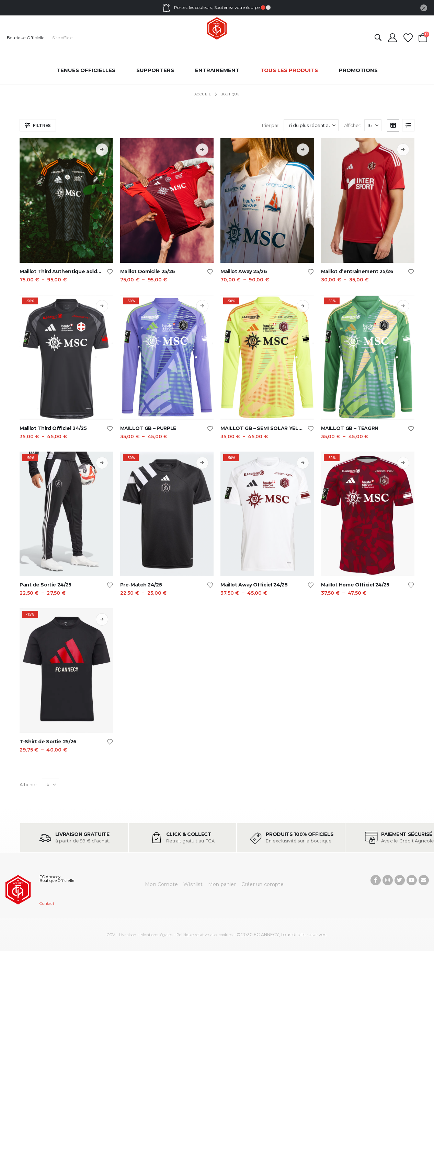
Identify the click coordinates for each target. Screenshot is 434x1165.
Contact (46, 903)
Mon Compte (161, 884)
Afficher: (352, 125)
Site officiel (63, 37)
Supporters (155, 70)
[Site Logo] (217, 28)
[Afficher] (372, 125)
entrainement (217, 70)
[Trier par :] (311, 125)
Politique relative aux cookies (204, 934)
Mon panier (222, 884)
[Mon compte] (392, 37)
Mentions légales (156, 934)
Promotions (358, 70)
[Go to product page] (66, 200)
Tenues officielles (86, 70)
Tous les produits (289, 70)
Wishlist (193, 884)
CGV (111, 934)
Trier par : (271, 125)
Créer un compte (262, 884)
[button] (378, 38)
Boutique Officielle (25, 37)
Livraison (128, 934)
